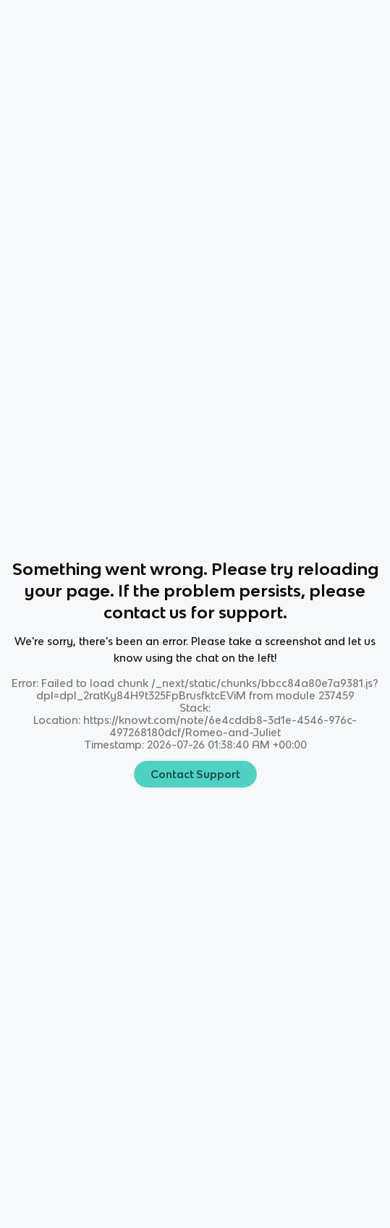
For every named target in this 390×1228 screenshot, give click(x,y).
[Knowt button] (274, 22)
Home (25, 22)
